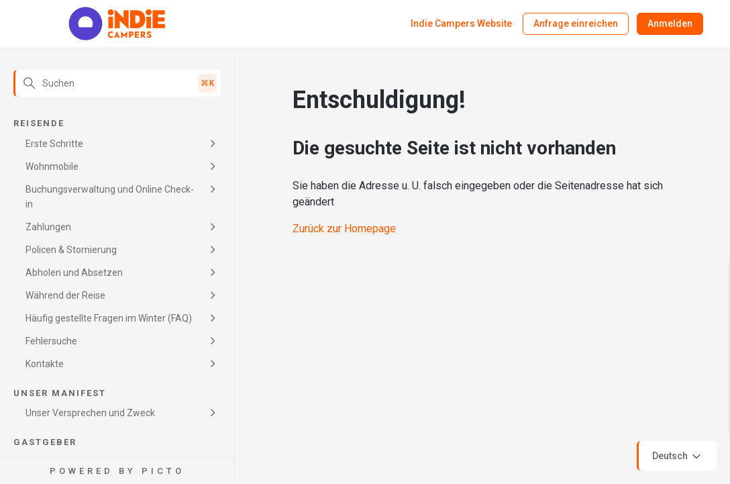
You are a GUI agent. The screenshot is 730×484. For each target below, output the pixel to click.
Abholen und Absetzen (74, 272)
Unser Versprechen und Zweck (90, 412)
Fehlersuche (51, 341)
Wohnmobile (52, 166)
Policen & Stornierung (71, 249)
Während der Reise (65, 295)
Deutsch (677, 456)
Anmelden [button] (669, 23)
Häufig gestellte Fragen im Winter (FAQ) (108, 318)
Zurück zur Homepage (344, 228)
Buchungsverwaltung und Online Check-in (109, 196)
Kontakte (44, 363)
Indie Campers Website (461, 23)
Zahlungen (48, 227)
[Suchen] (117, 83)
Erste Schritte (54, 143)
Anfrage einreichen (575, 23)
